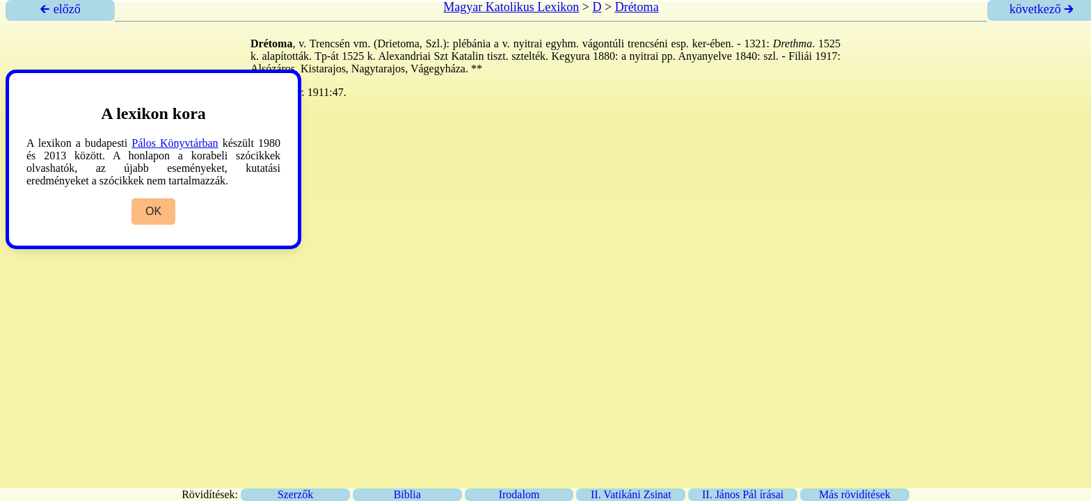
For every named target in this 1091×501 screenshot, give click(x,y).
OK (153, 211)
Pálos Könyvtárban (175, 143)
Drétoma (637, 7)
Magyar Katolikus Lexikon (511, 7)
